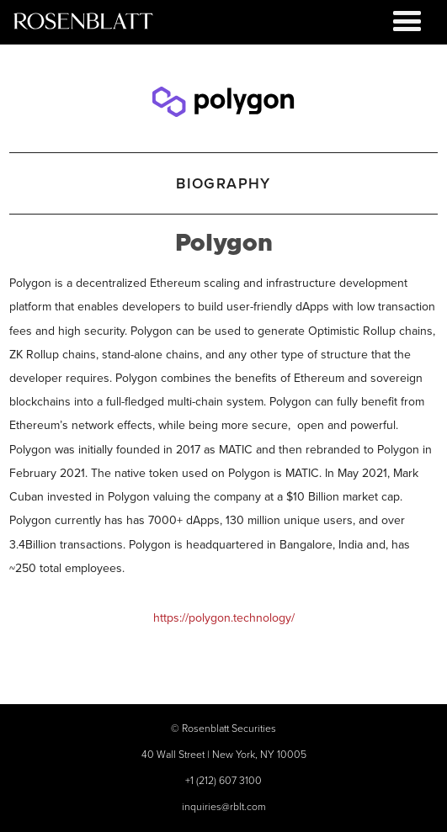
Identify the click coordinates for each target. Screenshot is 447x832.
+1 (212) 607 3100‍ (223, 780)
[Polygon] (224, 98)
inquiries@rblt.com (224, 806)
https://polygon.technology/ (224, 617)
